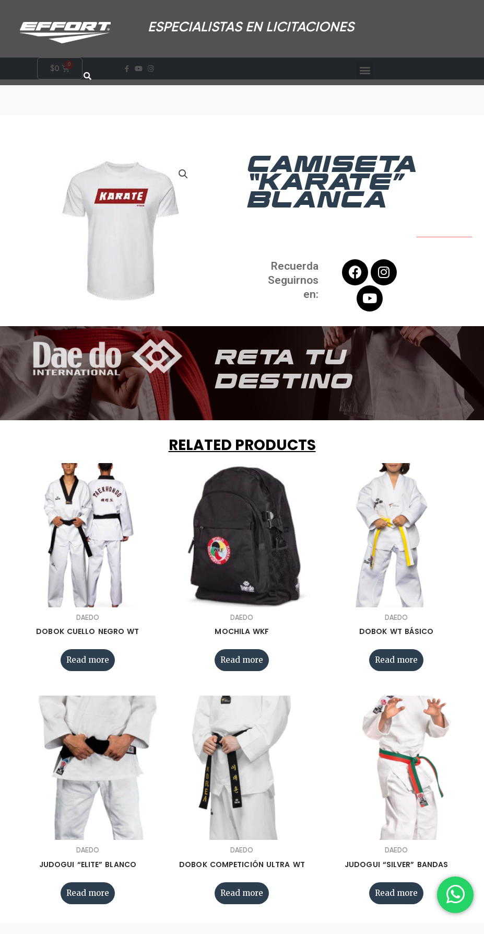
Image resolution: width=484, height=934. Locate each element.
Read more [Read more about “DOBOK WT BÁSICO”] (396, 660)
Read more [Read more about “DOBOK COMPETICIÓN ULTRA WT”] (241, 893)
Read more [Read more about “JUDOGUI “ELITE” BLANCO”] (87, 893)
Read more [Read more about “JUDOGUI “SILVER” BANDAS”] (396, 893)
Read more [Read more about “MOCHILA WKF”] (241, 660)
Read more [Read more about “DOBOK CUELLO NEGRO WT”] (87, 660)
